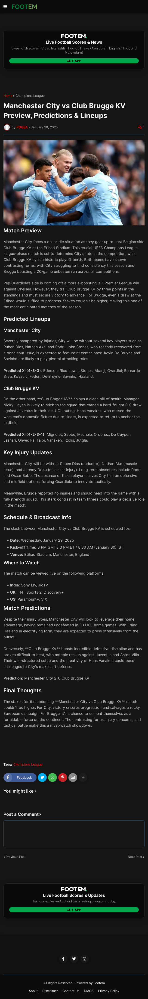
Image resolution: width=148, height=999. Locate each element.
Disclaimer (50, 991)
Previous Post (16, 857)
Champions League (30, 95)
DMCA (88, 991)
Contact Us (70, 991)
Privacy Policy (108, 991)
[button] (5, 7)
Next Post (135, 857)
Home (7, 95)
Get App (74, 61)
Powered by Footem (89, 983)
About (33, 991)
